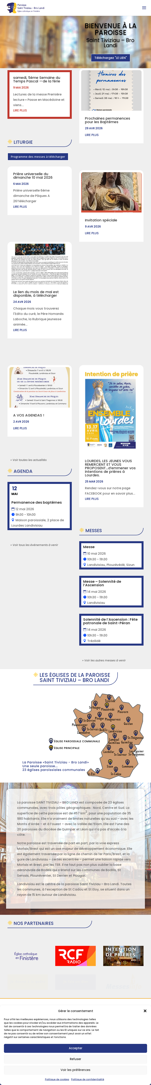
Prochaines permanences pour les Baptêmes (107, 120)
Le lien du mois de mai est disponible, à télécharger (36, 293)
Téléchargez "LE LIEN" (110, 60)
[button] (145, 1011)
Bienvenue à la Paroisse (111, 31)
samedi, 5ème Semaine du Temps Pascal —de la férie (36, 79)
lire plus (20, 110)
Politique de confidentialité (87, 1079)
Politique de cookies (57, 1079)
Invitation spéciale (101, 220)
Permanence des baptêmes (36, 502)
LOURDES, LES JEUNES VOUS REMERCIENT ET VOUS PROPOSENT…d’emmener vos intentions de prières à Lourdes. (110, 422)
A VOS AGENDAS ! (28, 415)
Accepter (75, 1048)
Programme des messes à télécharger (38, 157)
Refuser (75, 1059)
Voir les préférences (75, 1070)
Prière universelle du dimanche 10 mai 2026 (32, 175)
